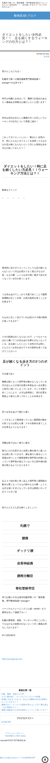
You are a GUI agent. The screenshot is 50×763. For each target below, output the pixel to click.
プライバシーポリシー (14, 733)
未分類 (46, 56)
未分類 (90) (6, 722)
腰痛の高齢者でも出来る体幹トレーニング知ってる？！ (24, 710)
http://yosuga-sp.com (12, 659)
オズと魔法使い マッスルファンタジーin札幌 (20, 697)
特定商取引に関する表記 (15, 736)
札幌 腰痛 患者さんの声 (12, 694)
